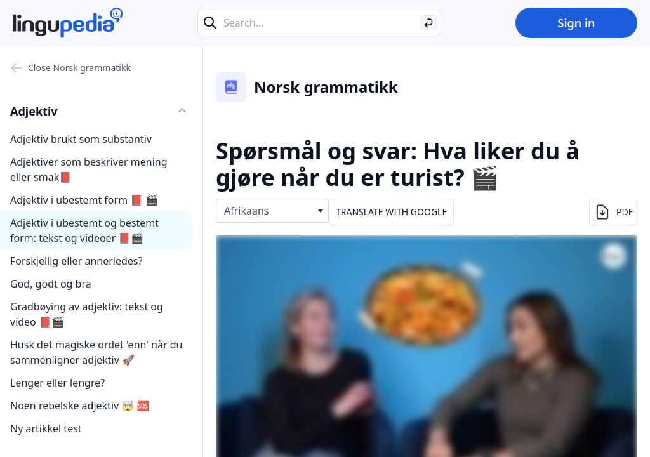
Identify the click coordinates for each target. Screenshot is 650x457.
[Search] (428, 22)
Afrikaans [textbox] (246, 211)
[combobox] (272, 211)
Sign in (576, 22)
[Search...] (319, 23)
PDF (613, 212)
